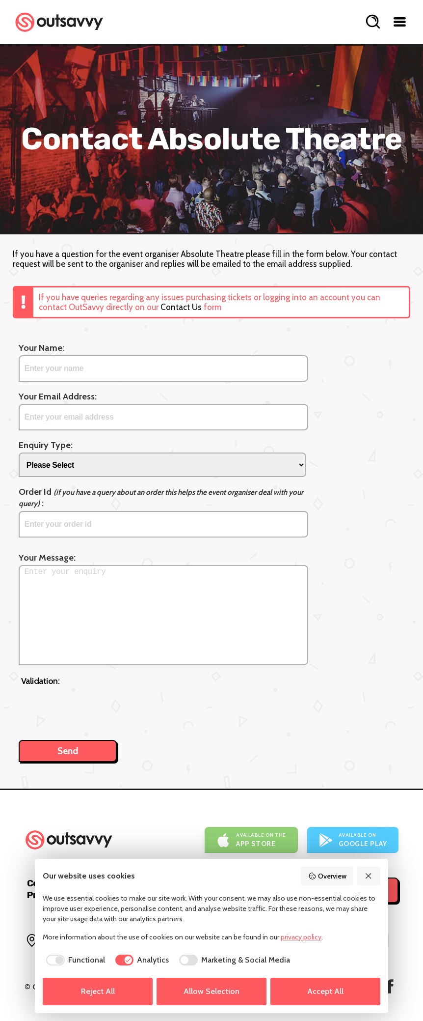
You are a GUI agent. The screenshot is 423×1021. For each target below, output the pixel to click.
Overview (327, 876)
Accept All (325, 991)
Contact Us (181, 307)
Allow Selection (211, 991)
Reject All (98, 991)
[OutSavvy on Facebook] (389, 986)
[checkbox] (74, 960)
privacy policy (301, 937)
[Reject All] (369, 876)
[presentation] (95, 708)
